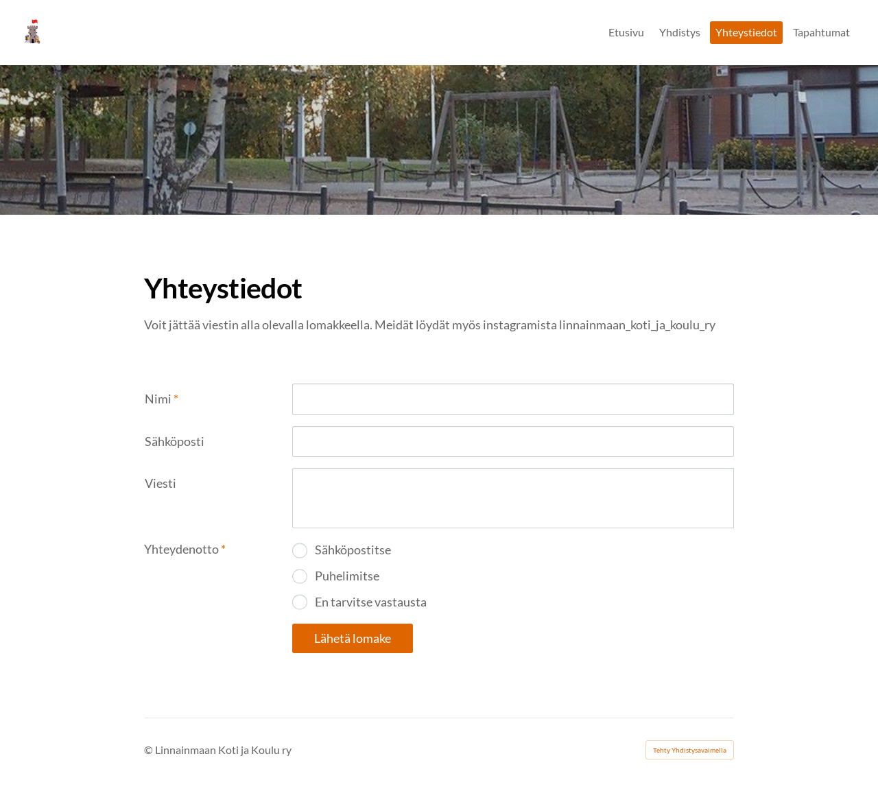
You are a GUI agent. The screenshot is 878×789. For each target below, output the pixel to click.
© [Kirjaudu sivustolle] (149, 749)
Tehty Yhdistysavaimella (689, 750)
